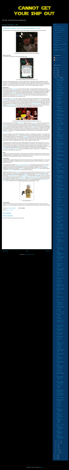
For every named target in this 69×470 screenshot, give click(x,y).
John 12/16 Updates (60, 299)
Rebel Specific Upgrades (59, 404)
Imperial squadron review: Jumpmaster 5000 (59, 386)
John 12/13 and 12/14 (59, 340)
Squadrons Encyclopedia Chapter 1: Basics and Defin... (60, 437)
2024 (56, 69)
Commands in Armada (58, 132)
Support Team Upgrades (58, 200)
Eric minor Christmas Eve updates (59, 147)
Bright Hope (45, 179)
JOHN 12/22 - (58, 182)
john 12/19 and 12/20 (59, 203)
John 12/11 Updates (60, 397)
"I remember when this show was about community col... (60, 172)
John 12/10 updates (60, 424)
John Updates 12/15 (60, 311)
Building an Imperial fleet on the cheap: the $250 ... (60, 322)
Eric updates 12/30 (59, 87)
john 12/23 (58, 162)
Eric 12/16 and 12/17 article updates (59, 281)
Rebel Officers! (59, 192)
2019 (56, 455)
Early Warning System (35, 103)
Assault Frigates (38, 174)
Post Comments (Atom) (29, 254)
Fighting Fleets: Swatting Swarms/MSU (59, 107)
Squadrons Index (57, 36)
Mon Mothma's (21, 122)
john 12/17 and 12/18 (59, 245)
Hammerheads (10, 169)
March (57, 449)
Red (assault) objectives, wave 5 (59, 159)
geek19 (56, 59)
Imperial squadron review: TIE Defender (59, 221)
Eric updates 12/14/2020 (58, 347)
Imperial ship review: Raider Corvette (60, 354)
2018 (56, 456)
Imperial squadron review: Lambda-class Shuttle (59, 225)
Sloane (4, 131)
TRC (24, 136)
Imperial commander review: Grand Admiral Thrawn (60, 80)
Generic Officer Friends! (59, 194)
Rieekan (44, 172)
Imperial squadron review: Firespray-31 (60, 373)
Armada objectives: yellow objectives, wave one (60, 326)
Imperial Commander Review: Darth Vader (59, 358)
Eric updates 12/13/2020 (58, 370)
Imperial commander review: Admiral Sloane (60, 124)
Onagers (9, 148)
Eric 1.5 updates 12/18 (59, 261)
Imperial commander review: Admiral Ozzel (60, 350)
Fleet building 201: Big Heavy (59, 95)
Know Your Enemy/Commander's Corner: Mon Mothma (60, 343)
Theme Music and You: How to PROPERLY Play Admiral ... (60, 177)
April (57, 447)
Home (27, 251)
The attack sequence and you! (59, 293)
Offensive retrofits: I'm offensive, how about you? (60, 144)
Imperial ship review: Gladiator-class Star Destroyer (60, 390)
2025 (56, 67)
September (58, 442)
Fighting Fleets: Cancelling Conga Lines (60, 115)
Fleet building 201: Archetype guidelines (59, 98)
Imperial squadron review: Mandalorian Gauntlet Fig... (59, 84)
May (57, 446)
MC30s (25, 174)
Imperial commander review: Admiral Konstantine (60, 257)
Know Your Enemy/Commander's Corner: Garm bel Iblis (60, 366)
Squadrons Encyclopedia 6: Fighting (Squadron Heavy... (59, 420)
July (57, 444)
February (58, 451)
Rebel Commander (9, 209)
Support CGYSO (57, 47)
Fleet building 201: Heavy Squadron (60, 93)
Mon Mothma (14, 88)
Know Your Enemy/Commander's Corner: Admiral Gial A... (60, 303)
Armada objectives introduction (59, 337)
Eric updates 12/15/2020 (58, 318)
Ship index (56, 34)
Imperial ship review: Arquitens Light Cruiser (60, 229)
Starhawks (5, 148)
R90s (26, 136)
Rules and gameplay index (59, 30)
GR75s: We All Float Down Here (60, 278)
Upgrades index (57, 38)
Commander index (57, 32)
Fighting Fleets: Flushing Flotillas (60, 118)
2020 (56, 75)
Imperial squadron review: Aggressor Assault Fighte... (60, 382)
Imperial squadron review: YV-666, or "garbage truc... (59, 378)
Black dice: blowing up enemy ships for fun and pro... (59, 269)
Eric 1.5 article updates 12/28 (59, 121)
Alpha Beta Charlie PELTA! (59, 237)
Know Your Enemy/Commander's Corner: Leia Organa (60, 189)
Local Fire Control (16, 148)
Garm (19, 178)
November (58, 440)
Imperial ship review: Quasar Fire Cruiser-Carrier (60, 135)
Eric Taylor (57, 57)
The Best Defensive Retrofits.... (60, 197)
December (58, 77)
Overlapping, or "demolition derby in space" (60, 111)
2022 (56, 72)
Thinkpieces (56, 42)
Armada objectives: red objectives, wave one (59, 333)
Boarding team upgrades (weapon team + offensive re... (59, 129)
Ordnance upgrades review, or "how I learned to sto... (60, 394)
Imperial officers (59, 141)
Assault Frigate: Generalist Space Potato (60, 362)
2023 (56, 70)
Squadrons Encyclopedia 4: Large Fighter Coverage (59, 410)
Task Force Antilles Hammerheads (22, 164)
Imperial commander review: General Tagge (60, 289)
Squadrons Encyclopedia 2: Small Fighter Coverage (59, 432)
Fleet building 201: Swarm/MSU (59, 90)
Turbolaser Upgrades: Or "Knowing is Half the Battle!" (59, 253)
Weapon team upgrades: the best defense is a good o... (60, 209)
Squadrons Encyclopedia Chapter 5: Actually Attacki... (60, 415)
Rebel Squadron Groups (59, 406)
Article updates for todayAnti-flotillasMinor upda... (59, 103)
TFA (41, 179)
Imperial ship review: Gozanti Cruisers (60, 307)
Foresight (19, 95)
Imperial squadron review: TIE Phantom (59, 213)
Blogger (41, 467)
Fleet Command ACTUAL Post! (59, 185)
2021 (56, 74)
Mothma (13, 92)
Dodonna (23, 178)
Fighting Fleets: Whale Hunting (59, 181)
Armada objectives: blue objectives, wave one (59, 329)
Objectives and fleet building (59, 28)
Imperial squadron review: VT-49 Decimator (59, 217)
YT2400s (21, 168)
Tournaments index (57, 40)
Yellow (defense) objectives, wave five (59, 151)
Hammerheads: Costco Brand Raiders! (59, 164)
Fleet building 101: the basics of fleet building (60, 285)
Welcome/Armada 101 (58, 26)
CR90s (44, 174)
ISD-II (18, 135)
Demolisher (34, 122)
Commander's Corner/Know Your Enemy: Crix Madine (60, 241)
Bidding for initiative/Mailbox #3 (59, 297)
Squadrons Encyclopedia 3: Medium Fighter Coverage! (59, 427)
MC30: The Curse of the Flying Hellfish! (60, 314)
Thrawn (8, 131)
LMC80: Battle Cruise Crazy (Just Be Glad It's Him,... (60, 248)
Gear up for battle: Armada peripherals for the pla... (59, 265)
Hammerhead (45, 165)
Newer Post (5, 251)
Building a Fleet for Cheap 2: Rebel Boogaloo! (59, 400)
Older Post (48, 251)
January (58, 452)
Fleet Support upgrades (58, 310)
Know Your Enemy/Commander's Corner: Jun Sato (60, 233)
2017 (56, 458)
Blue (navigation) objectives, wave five (59, 155)
